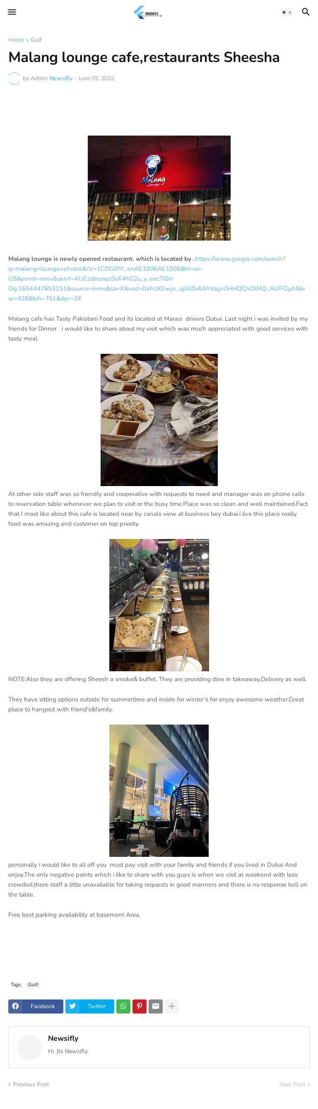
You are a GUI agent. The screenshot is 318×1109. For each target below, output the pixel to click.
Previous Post (31, 1084)
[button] (11, 12)
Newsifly (63, 1038)
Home (16, 40)
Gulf (36, 40)
